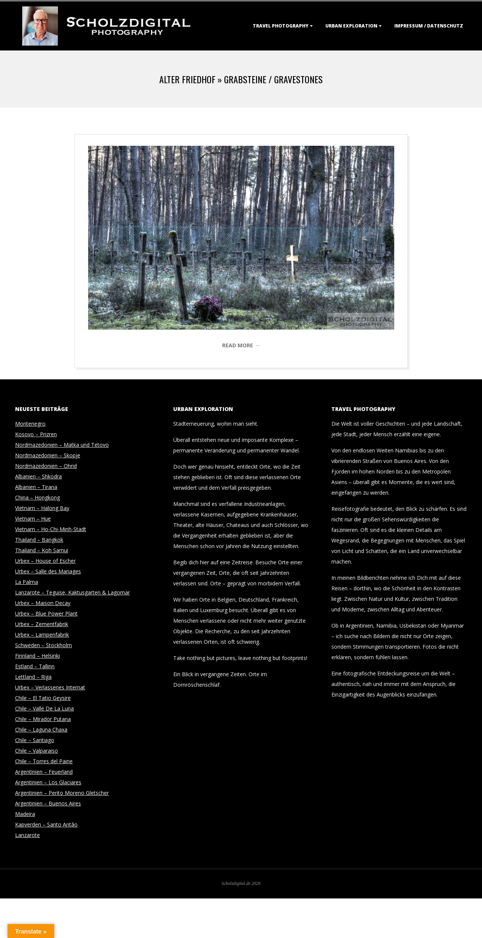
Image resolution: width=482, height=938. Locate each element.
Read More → (241, 345)
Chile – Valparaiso (36, 750)
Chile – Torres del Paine (44, 761)
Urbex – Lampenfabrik (42, 634)
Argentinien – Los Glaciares (48, 782)
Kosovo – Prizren (36, 434)
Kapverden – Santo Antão (46, 824)
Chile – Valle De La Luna (44, 708)
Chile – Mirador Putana (43, 719)
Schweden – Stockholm (43, 645)
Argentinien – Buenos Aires (48, 803)
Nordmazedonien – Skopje (47, 455)
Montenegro (30, 423)
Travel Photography (280, 26)
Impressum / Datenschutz (428, 26)
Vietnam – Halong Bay (42, 508)
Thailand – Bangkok (39, 539)
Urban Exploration (351, 26)
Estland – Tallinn (35, 666)
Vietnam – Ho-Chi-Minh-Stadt (50, 529)
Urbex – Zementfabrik (41, 624)
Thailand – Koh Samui (41, 550)
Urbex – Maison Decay (42, 602)
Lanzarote (27, 835)
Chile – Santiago (34, 740)
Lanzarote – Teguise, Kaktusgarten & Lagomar (72, 592)
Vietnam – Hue (33, 518)
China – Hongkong (37, 497)
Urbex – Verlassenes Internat (50, 687)
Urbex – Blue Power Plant (46, 613)
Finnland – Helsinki (37, 655)
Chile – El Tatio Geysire (43, 697)
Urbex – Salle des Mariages (48, 571)
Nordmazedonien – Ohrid (46, 465)
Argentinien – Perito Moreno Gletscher (62, 792)
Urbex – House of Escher (45, 560)
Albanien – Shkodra (38, 476)
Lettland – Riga (33, 676)
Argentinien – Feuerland (44, 771)
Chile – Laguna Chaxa (41, 729)
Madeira (25, 813)
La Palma (26, 581)
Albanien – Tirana (36, 486)
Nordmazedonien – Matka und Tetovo (62, 444)
